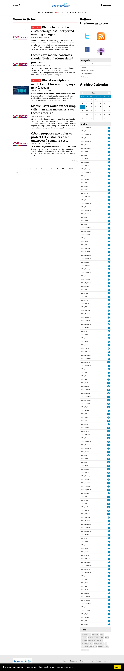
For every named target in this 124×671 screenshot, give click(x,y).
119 (108, 407)
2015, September (86, 258)
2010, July (84, 455)
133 (108, 379)
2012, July (84, 372)
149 (108, 486)
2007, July (84, 579)
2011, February (85, 431)
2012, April (84, 383)
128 (108, 458)
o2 (105, 643)
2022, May (84, 155)
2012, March (85, 386)
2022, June (84, 151)
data (107, 647)
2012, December (86, 355)
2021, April (84, 193)
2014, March (85, 303)
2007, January (85, 600)
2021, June (84, 186)
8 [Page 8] (51, 168)
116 (108, 434)
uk (90, 634)
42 (108, 283)
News (57, 12)
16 (108, 262)
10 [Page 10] (63, 168)
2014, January (85, 310)
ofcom (86, 650)
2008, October (85, 527)
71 (108, 320)
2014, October (85, 279)
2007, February (85, 596)
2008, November (86, 524)
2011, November (86, 400)
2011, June (84, 417)
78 (108, 307)
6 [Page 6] (41, 168)
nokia (102, 637)
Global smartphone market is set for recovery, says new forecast (53, 84)
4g (82, 647)
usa (91, 647)
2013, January (85, 351)
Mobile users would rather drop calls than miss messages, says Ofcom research (53, 109)
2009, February (85, 514)
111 (108, 452)
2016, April (84, 241)
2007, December (86, 562)
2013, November (86, 317)
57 (108, 327)
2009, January (85, 517)
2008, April (84, 548)
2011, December (86, 396)
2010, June (84, 458)
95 (108, 351)
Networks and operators (87, 70)
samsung (84, 640)
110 (108, 386)
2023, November (86, 134)
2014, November (86, 276)
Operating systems (86, 73)
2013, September (86, 324)
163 (108, 510)
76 (108, 324)
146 (108, 483)
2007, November (86, 565)
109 (108, 400)
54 (108, 279)
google (107, 637)
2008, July (84, 538)
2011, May (84, 420)
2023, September (86, 141)
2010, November (86, 441)
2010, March (85, 469)
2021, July (84, 182)
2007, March (85, 593)
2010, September (86, 448)
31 (108, 286)
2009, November (86, 483)
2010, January (85, 476)
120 (108, 417)
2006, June (84, 624)
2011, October (85, 403)
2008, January (85, 558)
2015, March (85, 262)
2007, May (84, 586)
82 (108, 424)
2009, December (86, 479)
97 (108, 348)
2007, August (85, 576)
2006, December (86, 603)
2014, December (86, 272)
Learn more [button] (68, 667)
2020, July (84, 217)
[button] (17, 5)
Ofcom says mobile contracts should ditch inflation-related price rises (52, 58)
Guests (73, 12)
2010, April (84, 465)
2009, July (84, 496)
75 (108, 331)
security (90, 643)
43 (108, 289)
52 (108, 296)
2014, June (84, 293)
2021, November (86, 176)
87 (108, 358)
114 (108, 462)
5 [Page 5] (36, 168)
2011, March (85, 427)
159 (108, 496)
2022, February (85, 165)
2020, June (84, 220)
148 (108, 489)
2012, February (85, 389)
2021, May (84, 189)
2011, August (85, 410)
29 (108, 517)
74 (108, 341)
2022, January (85, 169)
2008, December (86, 521)
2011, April (84, 424)
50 (108, 293)
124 (108, 414)
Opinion (65, 12)
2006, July (84, 621)
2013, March (85, 345)
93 (108, 493)
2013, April (84, 341)
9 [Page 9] (57, 168)
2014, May (84, 296)
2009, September (86, 489)
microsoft (101, 643)
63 (108, 303)
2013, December (86, 314)
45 (108, 276)
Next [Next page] (70, 168)
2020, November (86, 203)
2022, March (85, 162)
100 (108, 383)
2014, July (84, 289)
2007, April (84, 589)
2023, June (84, 145)
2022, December (86, 148)
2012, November (86, 358)
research (84, 637)
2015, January (85, 269)
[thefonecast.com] (60, 5)
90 (108, 410)
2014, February (85, 307)
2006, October (85, 610)
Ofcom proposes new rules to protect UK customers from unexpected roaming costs (51, 137)
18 (108, 265)
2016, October (85, 234)
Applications (84, 77)
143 (108, 476)
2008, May (84, 545)
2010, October (85, 445)
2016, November (86, 231)
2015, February (85, 265)
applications (95, 634)
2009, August (85, 493)
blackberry (100, 640)
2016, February (85, 245)
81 (108, 355)
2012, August (85, 369)
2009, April (84, 507)
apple (102, 634)
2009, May (84, 503)
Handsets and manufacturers (89, 64)
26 (108, 269)
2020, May (84, 224)
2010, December (86, 438)
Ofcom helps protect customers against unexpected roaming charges (52, 30)
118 (108, 438)
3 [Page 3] (25, 168)
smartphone (91, 640)
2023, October (85, 138)
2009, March (85, 510)
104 (108, 469)
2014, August (85, 286)
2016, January (85, 248)
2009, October (85, 486)
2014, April (84, 300)
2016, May (84, 238)
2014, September (86, 283)
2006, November (86, 607)
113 (108, 389)
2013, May (84, 338)
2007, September (86, 572)
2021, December (86, 172)
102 (108, 362)
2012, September (86, 365)
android (90, 637)
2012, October (85, 362)
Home (40, 12)
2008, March (85, 552)
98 (108, 365)
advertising (101, 647)
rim (83, 650)
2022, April (84, 158)
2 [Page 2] (20, 168)
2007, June (84, 583)
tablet (95, 647)
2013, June (84, 334)
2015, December (86, 251)
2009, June (84, 500)
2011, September (86, 407)
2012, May (84, 379)
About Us (82, 12)
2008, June (84, 541)
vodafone (84, 643)
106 (108, 396)
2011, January (85, 434)
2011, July (84, 414)
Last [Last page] (16, 173)
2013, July (84, 331)
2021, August (85, 179)
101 (108, 427)
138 (108, 431)
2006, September (86, 614)
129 (108, 393)
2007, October (85, 569)
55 (108, 300)
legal (95, 643)
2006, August (85, 617)
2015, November (86, 255)
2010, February (85, 472)
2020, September (86, 210)
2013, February (85, 348)
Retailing (83, 67)
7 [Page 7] (46, 168)
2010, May (84, 462)
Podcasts (49, 12)
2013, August (85, 327)
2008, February (85, 555)
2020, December (86, 200)
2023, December (86, 131)
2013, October (85, 320)
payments (96, 637)
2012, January (85, 393)
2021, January (85, 196)
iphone (86, 647)
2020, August (85, 214)
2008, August (85, 534)
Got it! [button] (117, 667)
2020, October (85, 207)
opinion (85, 634)
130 (108, 403)
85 (108, 310)
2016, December (86, 227)
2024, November (86, 127)
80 (108, 376)
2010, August (85, 452)
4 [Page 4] (30, 168)
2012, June (84, 376)
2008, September (86, 531)
